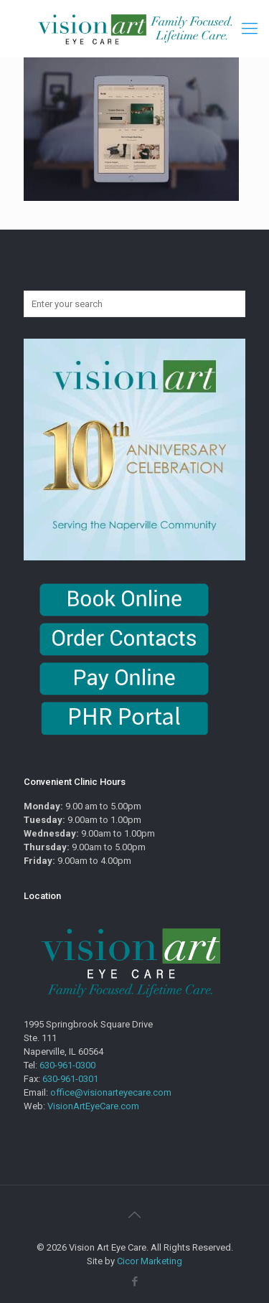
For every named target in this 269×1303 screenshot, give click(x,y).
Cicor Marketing (149, 1261)
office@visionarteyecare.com (110, 1092)
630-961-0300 (67, 1065)
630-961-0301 (70, 1078)
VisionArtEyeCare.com (93, 1106)
